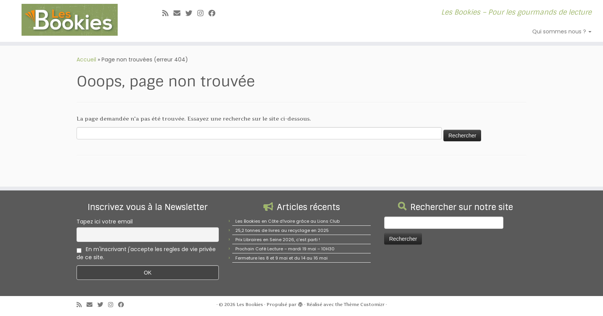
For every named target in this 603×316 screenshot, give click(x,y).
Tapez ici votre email (105, 221)
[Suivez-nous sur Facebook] (214, 13)
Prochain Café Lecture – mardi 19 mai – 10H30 (285, 249)
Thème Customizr (364, 304)
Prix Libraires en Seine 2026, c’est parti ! (277, 240)
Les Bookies (250, 304)
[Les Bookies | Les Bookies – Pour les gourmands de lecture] (69, 20)
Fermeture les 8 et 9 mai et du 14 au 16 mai (281, 258)
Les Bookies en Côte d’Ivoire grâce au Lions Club (287, 221)
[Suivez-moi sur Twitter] (191, 13)
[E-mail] (179, 13)
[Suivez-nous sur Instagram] (202, 13)
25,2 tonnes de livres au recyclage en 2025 (282, 230)
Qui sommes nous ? (561, 31)
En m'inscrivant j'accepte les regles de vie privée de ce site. (146, 253)
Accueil (86, 59)
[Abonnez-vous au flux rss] (167, 13)
